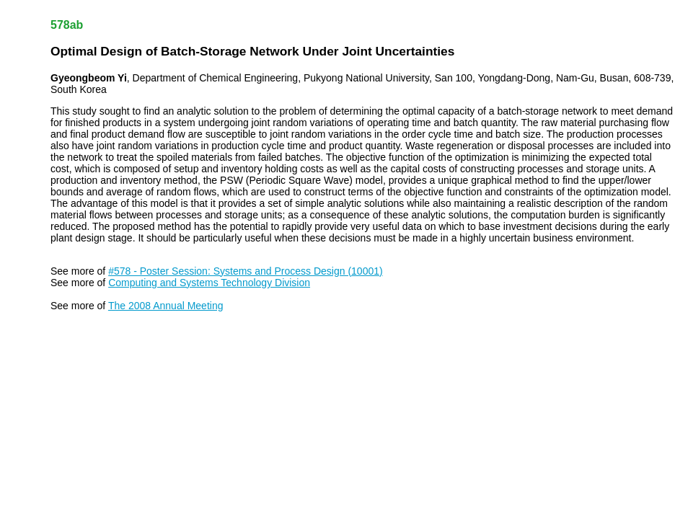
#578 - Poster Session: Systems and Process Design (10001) (245, 271)
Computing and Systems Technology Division (209, 282)
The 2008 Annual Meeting (166, 305)
